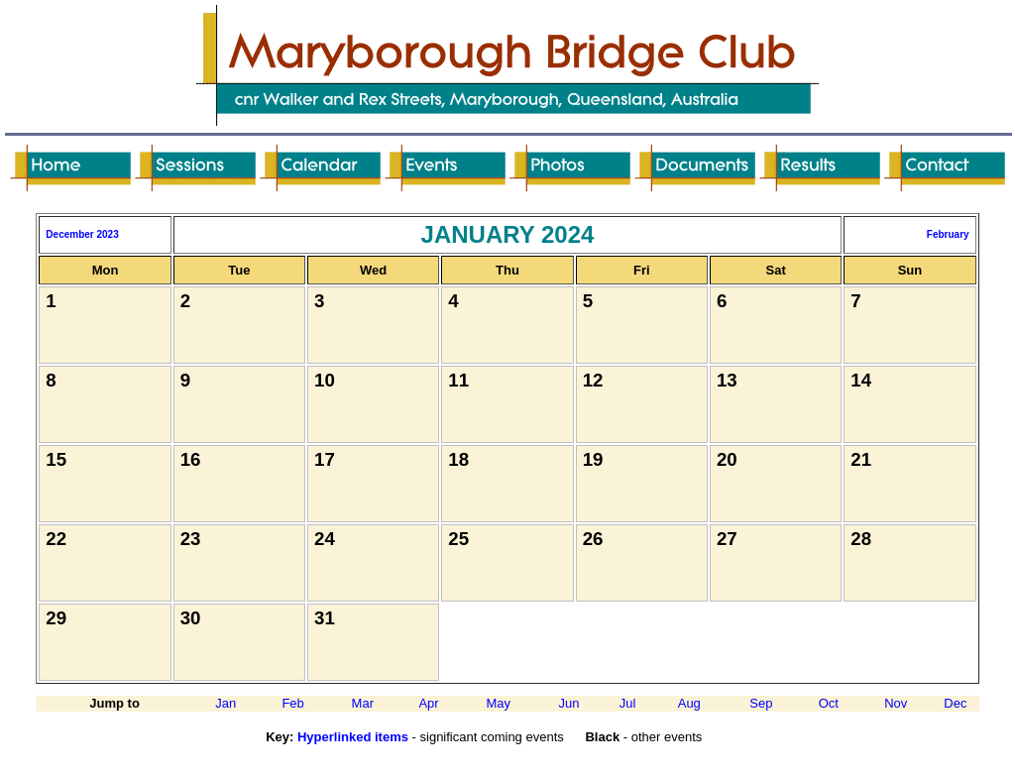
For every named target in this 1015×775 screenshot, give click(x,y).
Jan (225, 703)
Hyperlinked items (352, 736)
